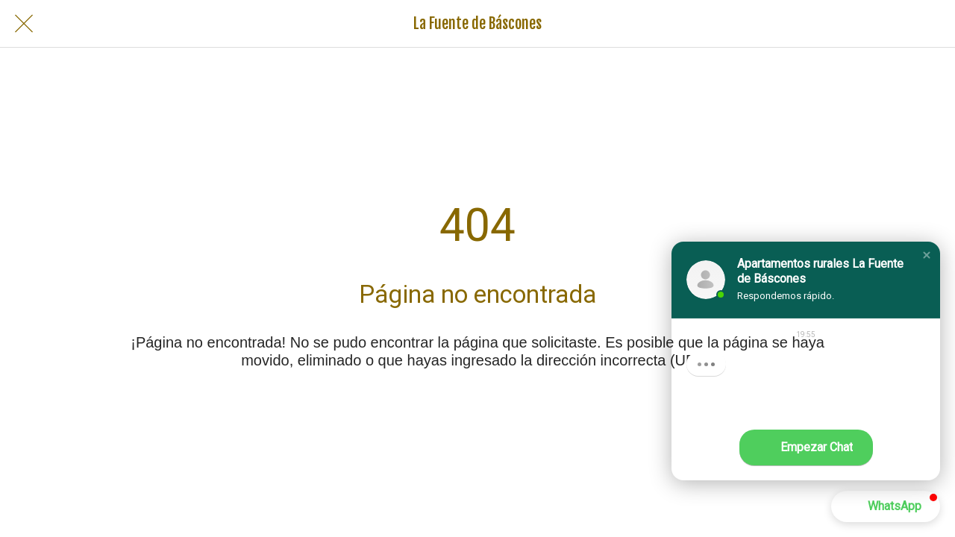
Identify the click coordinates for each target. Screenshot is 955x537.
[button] (926, 255)
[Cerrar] (24, 24)
